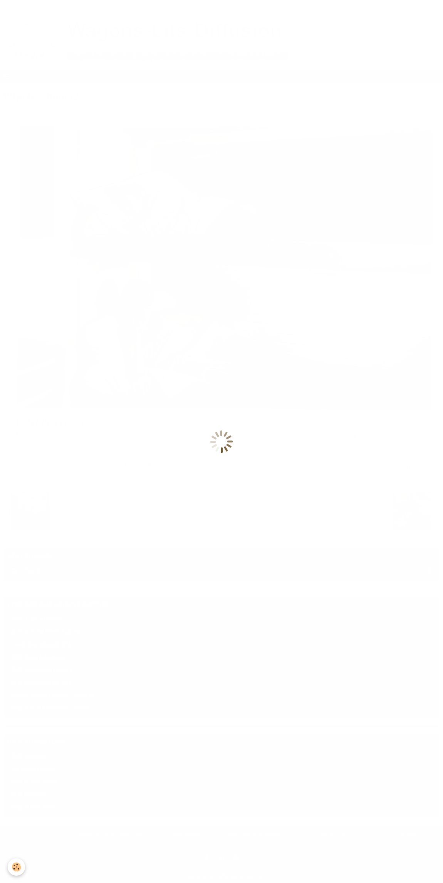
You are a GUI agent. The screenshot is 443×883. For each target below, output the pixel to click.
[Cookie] (16, 867)
